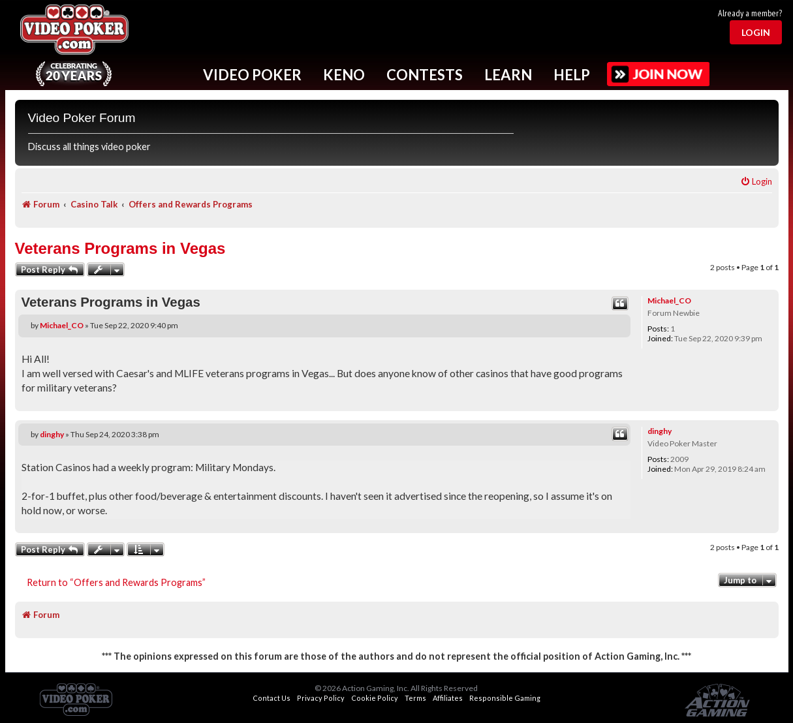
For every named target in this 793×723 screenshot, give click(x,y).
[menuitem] (756, 181)
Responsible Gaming (504, 698)
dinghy (659, 431)
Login (755, 32)
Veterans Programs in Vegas (120, 248)
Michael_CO (669, 300)
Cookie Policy (374, 698)
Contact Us (271, 698)
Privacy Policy (321, 698)
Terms (415, 698)
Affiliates (448, 698)
